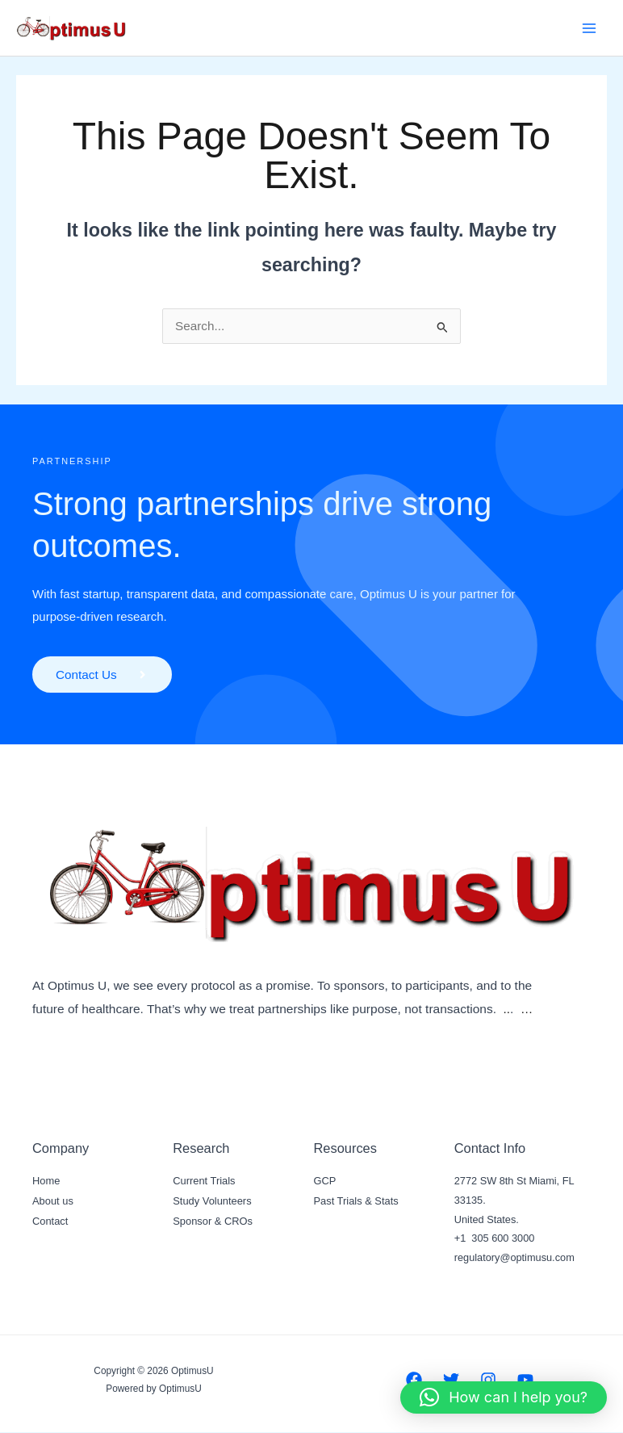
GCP (325, 1182)
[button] (503, 1397)
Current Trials (204, 1182)
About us (52, 1201)
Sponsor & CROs (212, 1220)
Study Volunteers (211, 1201)
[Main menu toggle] (589, 27)
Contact (50, 1220)
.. (507, 1009)
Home (46, 1182)
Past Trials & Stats (356, 1201)
